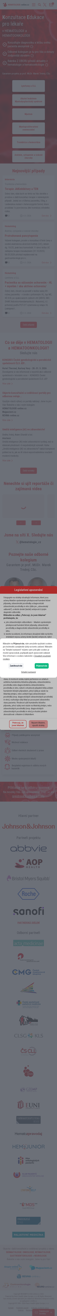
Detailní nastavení (28, 672)
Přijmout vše (41, 666)
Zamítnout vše (16, 666)
